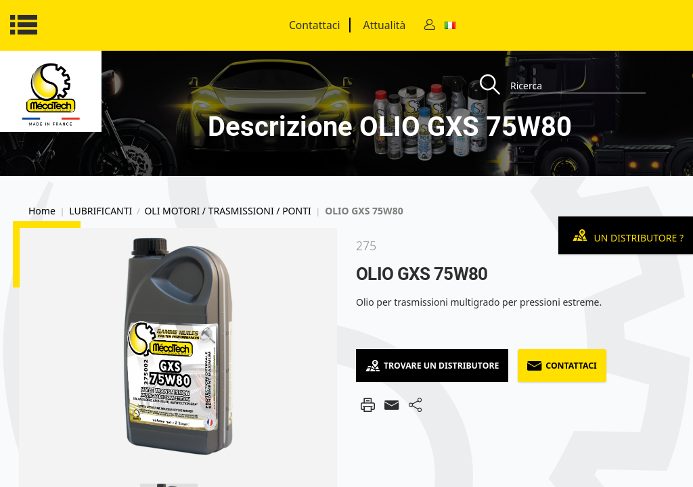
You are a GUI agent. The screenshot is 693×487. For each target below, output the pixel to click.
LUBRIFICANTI (100, 211)
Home (41, 211)
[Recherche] (495, 85)
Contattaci (314, 25)
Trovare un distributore (432, 365)
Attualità (384, 25)
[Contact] (430, 25)
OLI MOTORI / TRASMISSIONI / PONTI (227, 211)
